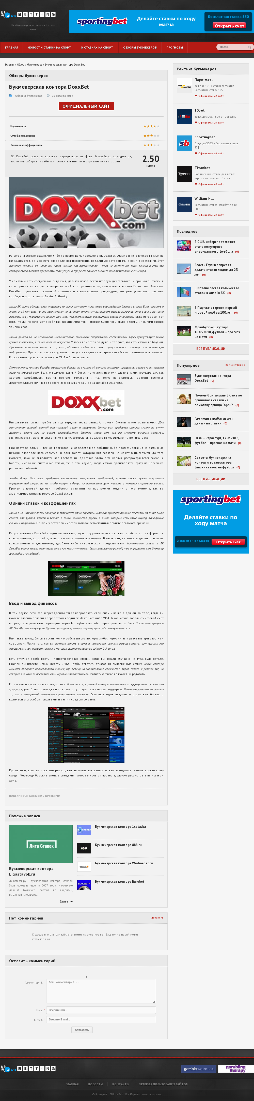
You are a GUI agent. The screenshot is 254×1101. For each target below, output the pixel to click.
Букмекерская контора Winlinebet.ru (124, 863)
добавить (158, 917)
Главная (72, 1084)
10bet (200, 110)
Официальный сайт (86, 106)
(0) (237, 251)
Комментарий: (33, 982)
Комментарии (235, 364)
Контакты (120, 1084)
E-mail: (38, 1020)
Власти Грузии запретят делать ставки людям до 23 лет (216, 270)
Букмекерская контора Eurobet (119, 881)
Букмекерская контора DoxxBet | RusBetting (26, 12)
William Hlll (204, 198)
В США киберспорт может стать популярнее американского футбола (215, 247)
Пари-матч (204, 79)
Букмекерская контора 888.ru (118, 845)
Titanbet (202, 167)
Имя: (39, 1010)
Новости (95, 1084)
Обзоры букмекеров (29, 96)
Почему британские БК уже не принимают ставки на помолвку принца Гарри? (218, 400)
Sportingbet (205, 137)
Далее (66, 901)
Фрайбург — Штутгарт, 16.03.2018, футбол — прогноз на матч (217, 332)
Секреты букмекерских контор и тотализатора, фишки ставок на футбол (214, 462)
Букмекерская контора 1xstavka (120, 826)
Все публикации (211, 349)
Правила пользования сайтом (163, 1084)
